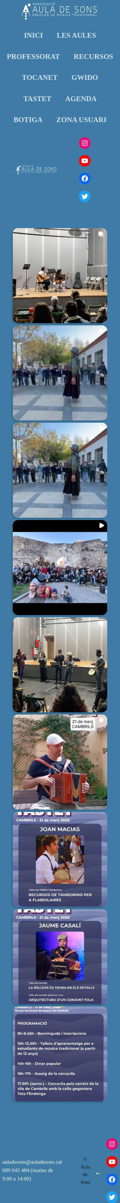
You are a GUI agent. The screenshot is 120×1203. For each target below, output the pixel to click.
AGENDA (81, 99)
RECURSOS (93, 57)
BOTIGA (28, 120)
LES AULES (76, 35)
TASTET (37, 99)
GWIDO (84, 77)
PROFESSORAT (33, 57)
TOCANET (40, 77)
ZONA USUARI (81, 120)
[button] (60, 275)
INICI (33, 35)
